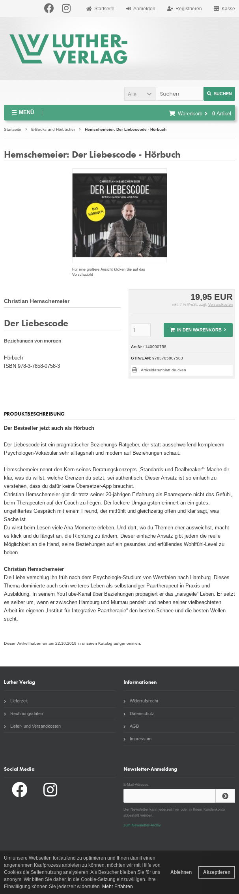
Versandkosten (220, 305)
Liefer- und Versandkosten (32, 726)
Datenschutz (138, 713)
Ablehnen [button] (181, 872)
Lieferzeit (16, 701)
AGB (131, 726)
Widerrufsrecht (140, 701)
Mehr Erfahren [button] (117, 886)
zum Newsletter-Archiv (142, 825)
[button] (140, 94)
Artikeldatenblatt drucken (163, 370)
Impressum (137, 739)
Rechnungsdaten (23, 713)
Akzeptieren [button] (216, 872)
